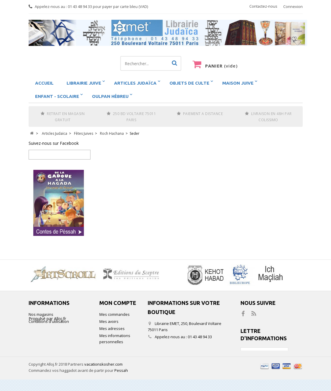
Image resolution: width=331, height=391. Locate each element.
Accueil (44, 83)
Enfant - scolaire (57, 96)
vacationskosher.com (103, 375)
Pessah (121, 382)
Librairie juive (84, 83)
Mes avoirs (108, 321)
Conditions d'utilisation (49, 321)
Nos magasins (41, 314)
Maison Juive (237, 83)
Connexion (293, 6)
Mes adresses (112, 328)
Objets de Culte (189, 83)
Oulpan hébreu (110, 96)
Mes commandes (114, 314)
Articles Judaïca (135, 83)
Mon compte (117, 303)
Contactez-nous (263, 6)
